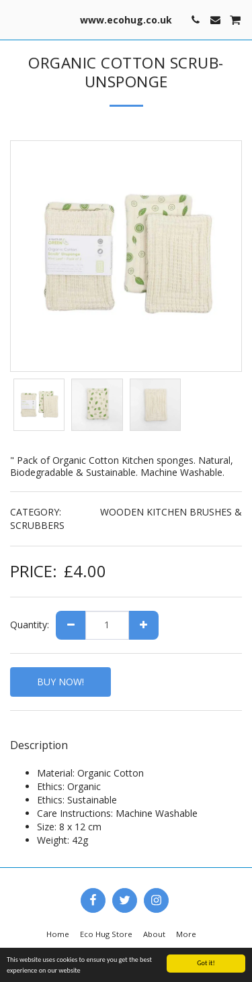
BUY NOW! (60, 681)
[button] (14, 19)
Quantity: (29, 624)
